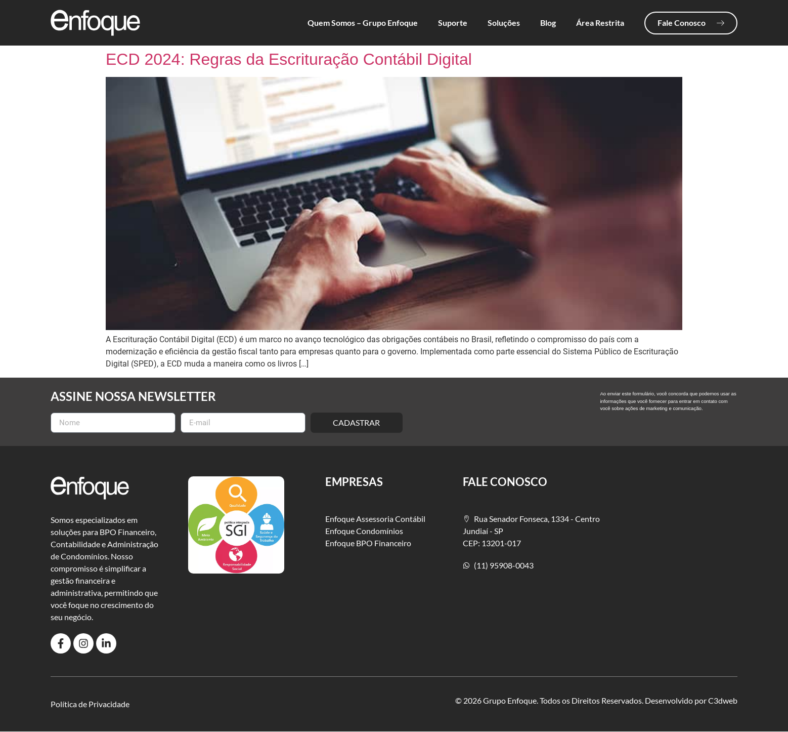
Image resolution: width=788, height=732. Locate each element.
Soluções (504, 22)
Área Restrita (600, 22)
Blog (548, 22)
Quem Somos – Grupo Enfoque (363, 22)
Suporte (452, 22)
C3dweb (722, 700)
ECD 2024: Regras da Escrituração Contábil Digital (289, 59)
